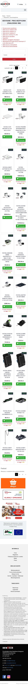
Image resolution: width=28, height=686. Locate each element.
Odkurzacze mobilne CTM (10, 29)
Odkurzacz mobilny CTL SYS (10, 34)
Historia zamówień (15, 591)
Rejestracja (15, 587)
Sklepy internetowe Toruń (22, 683)
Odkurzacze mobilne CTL (9, 31)
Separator (5, 38)
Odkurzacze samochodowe (10, 46)
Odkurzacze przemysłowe (10, 44)
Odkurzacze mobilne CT (9, 33)
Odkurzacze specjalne (9, 36)
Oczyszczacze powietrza (9, 28)
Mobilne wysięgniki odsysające (11, 39)
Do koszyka (8, 100)
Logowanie (15, 589)
